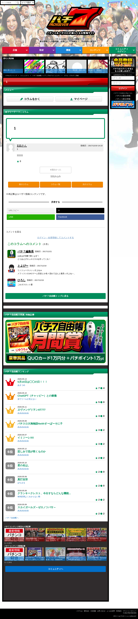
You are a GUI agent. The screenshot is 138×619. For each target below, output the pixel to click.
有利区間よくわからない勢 (29, 497)
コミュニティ (24, 75)
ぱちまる (21, 483)
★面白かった (55, 170)
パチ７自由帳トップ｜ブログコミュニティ (46, 75)
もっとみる (8, 543)
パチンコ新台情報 (122, 99)
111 (22, 145)
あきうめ (21, 385)
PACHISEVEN (132, 613)
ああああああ (23, 413)
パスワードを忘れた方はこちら (122, 93)
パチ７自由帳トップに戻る (55, 296)
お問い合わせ (101, 611)
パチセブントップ (11, 75)
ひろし (22, 280)
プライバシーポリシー (129, 611)
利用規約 (119, 611)
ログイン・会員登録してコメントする (55, 237)
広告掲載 (93, 611)
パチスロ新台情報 (122, 96)
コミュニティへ (55, 569)
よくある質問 (111, 611)
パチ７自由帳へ (12, 518)
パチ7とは (79, 611)
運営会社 (86, 611)
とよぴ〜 (23, 265)
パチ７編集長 (26, 251)
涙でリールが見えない (27, 399)
